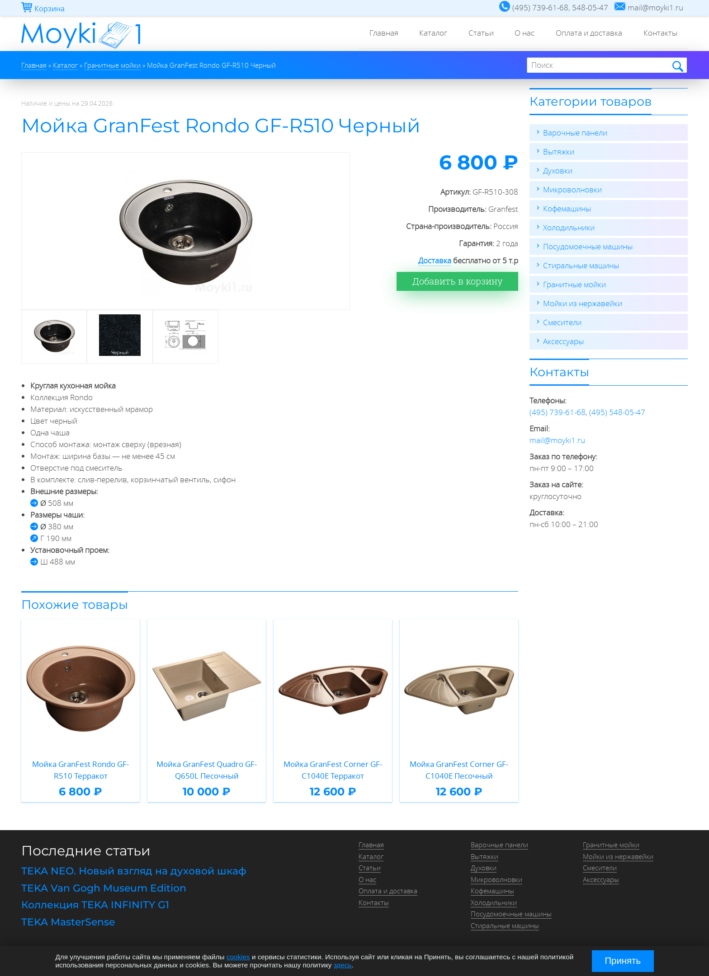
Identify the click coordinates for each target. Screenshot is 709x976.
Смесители (562, 322)
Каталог (426, 33)
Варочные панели (575, 132)
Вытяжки (558, 151)
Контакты (659, 33)
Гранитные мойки (574, 284)
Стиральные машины (581, 265)
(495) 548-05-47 (617, 412)
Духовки (557, 170)
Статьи (475, 33)
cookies (238, 957)
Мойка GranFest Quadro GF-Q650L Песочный (206, 770)
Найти (677, 66)
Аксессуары (563, 341)
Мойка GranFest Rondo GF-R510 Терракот (80, 770)
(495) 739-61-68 (557, 412)
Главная (375, 33)
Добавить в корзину (457, 281)
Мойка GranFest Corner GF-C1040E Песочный (459, 770)
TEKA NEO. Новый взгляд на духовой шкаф (133, 871)
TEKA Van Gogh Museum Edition (103, 888)
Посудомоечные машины (588, 246)
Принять (623, 961)
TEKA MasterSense (68, 922)
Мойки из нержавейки (582, 303)
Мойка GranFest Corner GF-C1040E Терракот (333, 770)
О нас (521, 33)
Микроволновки (572, 189)
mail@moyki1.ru (557, 440)
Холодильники (569, 227)
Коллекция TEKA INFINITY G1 (95, 905)
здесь (343, 965)
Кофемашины (567, 208)
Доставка (434, 260)
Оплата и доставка (586, 33)
